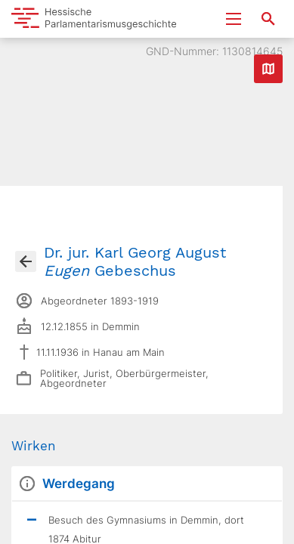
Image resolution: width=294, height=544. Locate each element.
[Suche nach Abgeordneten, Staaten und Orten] (268, 19)
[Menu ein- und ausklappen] (233, 19)
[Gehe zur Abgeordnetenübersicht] (25, 261)
